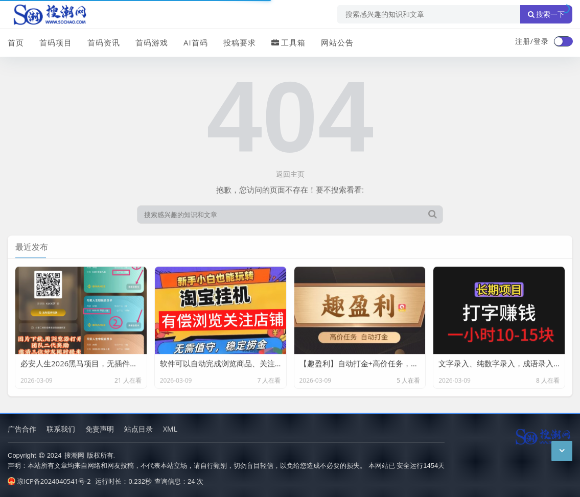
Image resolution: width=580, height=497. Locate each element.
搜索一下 (546, 14)
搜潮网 (74, 455)
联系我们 (61, 429)
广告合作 (22, 429)
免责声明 (99, 429)
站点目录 (138, 429)
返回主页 (290, 174)
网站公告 (337, 42)
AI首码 (195, 42)
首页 (16, 42)
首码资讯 (103, 42)
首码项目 (55, 42)
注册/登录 (532, 41)
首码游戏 (151, 42)
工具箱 (288, 42)
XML (170, 429)
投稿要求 (239, 42)
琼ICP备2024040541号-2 (49, 481)
